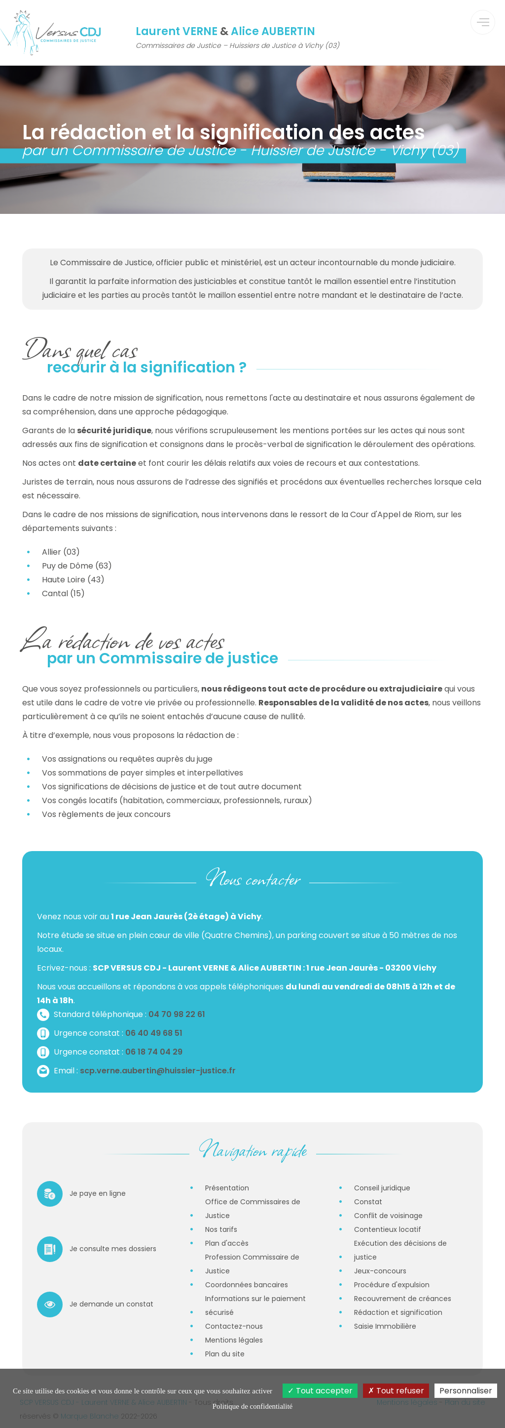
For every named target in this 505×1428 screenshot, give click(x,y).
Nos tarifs (221, 1229)
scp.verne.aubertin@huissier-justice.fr (158, 1070)
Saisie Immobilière (385, 1326)
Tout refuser (396, 1390)
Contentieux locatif (387, 1229)
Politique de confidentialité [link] (252, 1406)
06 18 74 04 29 (153, 1052)
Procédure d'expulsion (392, 1285)
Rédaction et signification (398, 1312)
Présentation (227, 1188)
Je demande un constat (95, 1304)
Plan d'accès (227, 1243)
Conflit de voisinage (388, 1216)
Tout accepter (320, 1390)
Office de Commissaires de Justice (252, 1209)
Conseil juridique (382, 1188)
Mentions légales (234, 1340)
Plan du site (225, 1354)
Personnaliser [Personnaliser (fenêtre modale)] (465, 1390)
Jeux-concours (380, 1271)
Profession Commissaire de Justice (252, 1264)
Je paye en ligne (81, 1194)
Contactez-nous (234, 1326)
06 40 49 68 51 (153, 1033)
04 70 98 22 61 (176, 1014)
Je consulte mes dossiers (96, 1249)
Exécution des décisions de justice (400, 1250)
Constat (368, 1202)
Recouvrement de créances (402, 1299)
